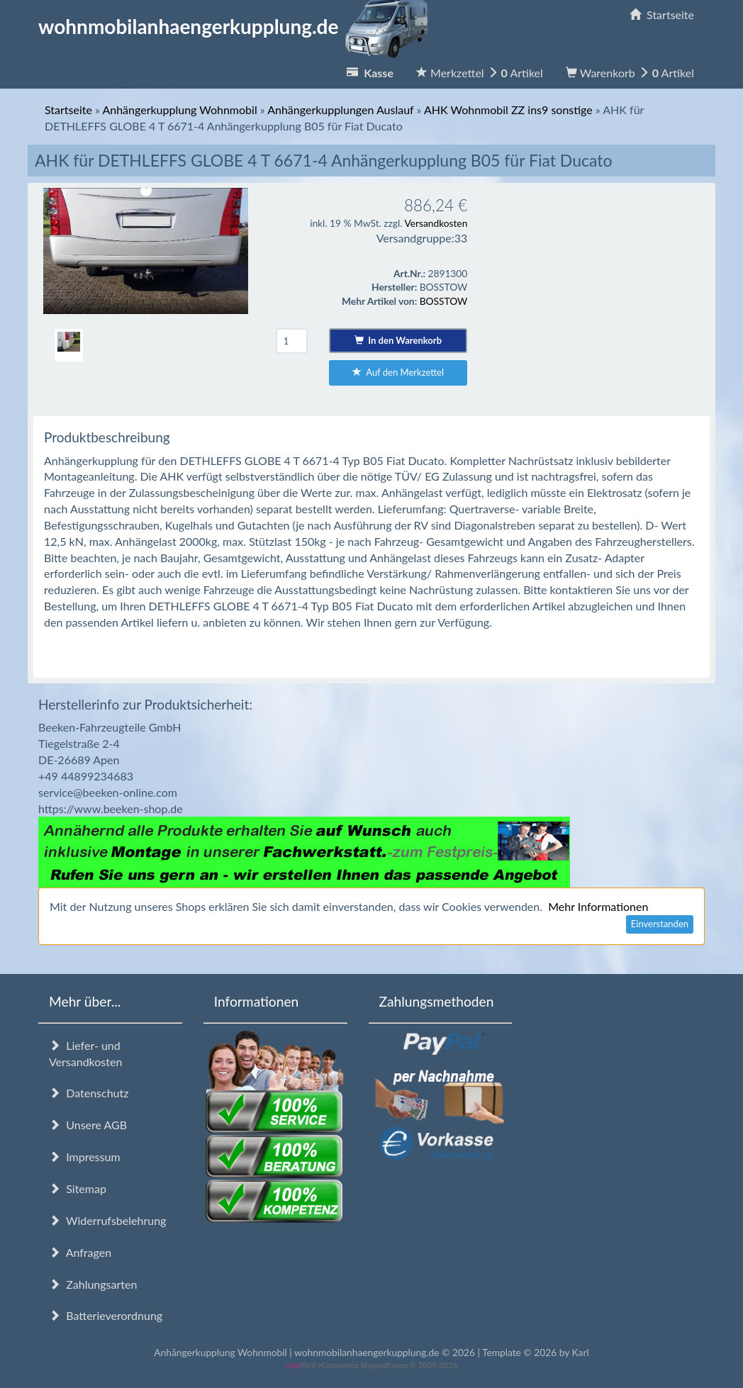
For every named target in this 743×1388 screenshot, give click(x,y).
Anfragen (80, 1252)
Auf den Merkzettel (398, 372)
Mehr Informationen (598, 906)
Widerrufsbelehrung (107, 1220)
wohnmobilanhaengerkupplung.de (237, 26)
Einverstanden (659, 923)
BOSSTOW (444, 301)
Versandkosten (435, 223)
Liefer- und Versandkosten (85, 1053)
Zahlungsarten (93, 1284)
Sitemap (77, 1188)
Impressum (85, 1156)
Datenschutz (88, 1092)
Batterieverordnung (105, 1315)
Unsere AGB (88, 1124)
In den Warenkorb (398, 340)
